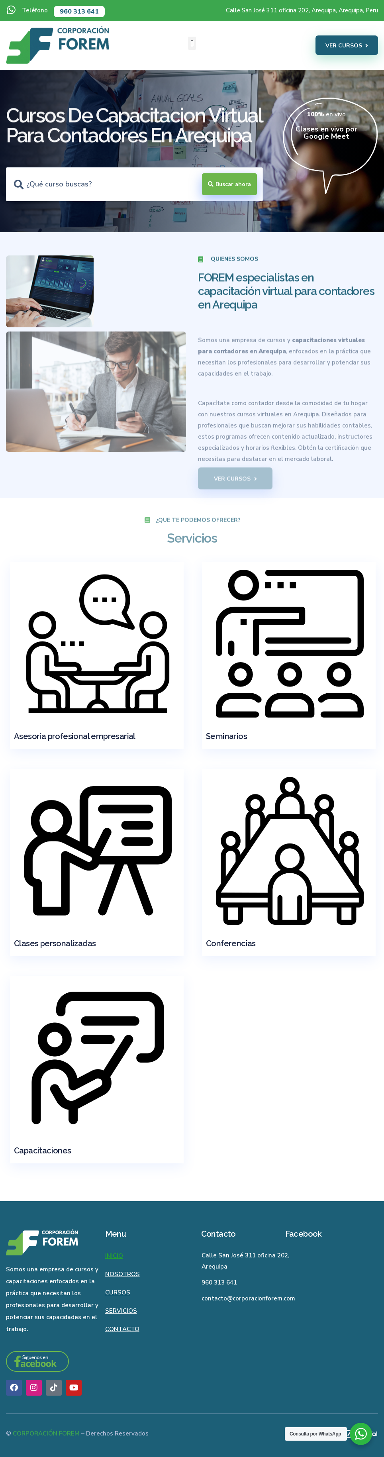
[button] (192, 43)
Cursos (117, 1292)
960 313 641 (79, 11)
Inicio (114, 1256)
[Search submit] (229, 184)
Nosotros (122, 1274)
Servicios (121, 1311)
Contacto (122, 1329)
